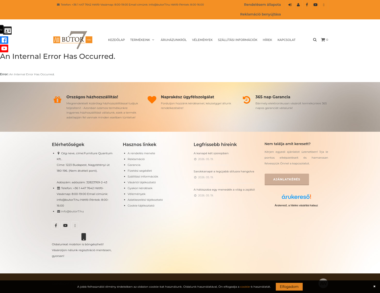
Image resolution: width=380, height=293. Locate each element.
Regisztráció (298, 6)
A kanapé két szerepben (211, 153)
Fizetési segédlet (140, 170)
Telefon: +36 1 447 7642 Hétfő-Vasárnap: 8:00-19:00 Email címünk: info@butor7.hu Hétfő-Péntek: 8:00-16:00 (130, 4)
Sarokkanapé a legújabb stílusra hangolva (224, 171)
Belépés (290, 6)
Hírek (267, 40)
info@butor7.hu (70, 211)
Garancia (134, 165)
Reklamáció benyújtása (260, 14)
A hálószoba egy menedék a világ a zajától (224, 189)
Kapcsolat (286, 40)
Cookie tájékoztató (141, 205)
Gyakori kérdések (140, 188)
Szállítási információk (237, 40)
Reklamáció (136, 159)
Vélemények (202, 40)
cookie (245, 286)
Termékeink (142, 40)
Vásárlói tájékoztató (142, 182)
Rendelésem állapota (262, 4)
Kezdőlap (116, 40)
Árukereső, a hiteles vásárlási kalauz (296, 205)
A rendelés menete (141, 153)
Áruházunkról (174, 40)
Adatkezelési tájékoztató (145, 199)
